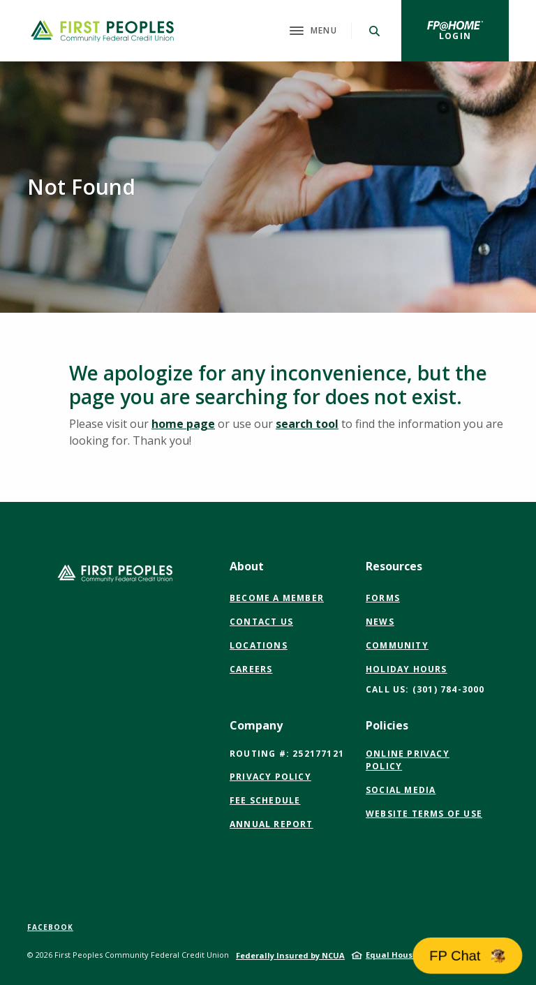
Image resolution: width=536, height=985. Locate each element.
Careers (251, 669)
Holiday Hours (406, 669)
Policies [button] (387, 725)
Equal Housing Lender (411, 954)
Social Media (401, 790)
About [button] (247, 566)
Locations (259, 645)
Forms (383, 598)
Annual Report (271, 824)
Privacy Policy (270, 777)
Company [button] (256, 725)
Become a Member (277, 598)
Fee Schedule (265, 800)
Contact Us (261, 622)
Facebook (50, 927)
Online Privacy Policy (408, 760)
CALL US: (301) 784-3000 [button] (425, 689)
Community (397, 645)
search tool (307, 423)
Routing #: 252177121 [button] (287, 754)
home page (183, 423)
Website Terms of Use (424, 814)
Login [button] (474, 35)
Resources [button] (394, 566)
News (380, 622)
